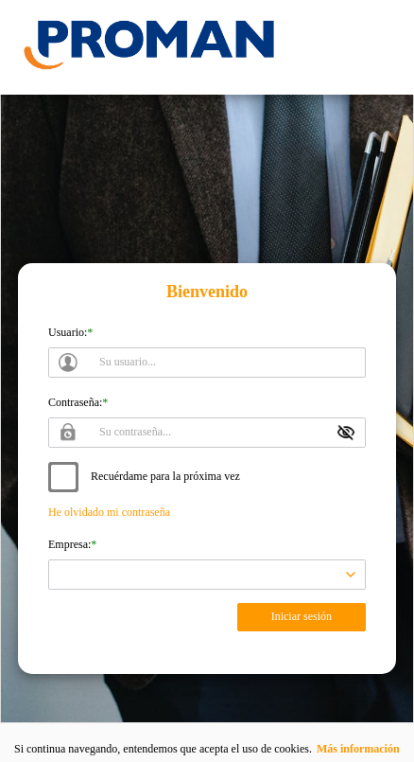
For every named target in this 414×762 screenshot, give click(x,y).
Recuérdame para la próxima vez (165, 476)
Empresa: (69, 544)
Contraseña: (75, 402)
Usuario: (67, 332)
